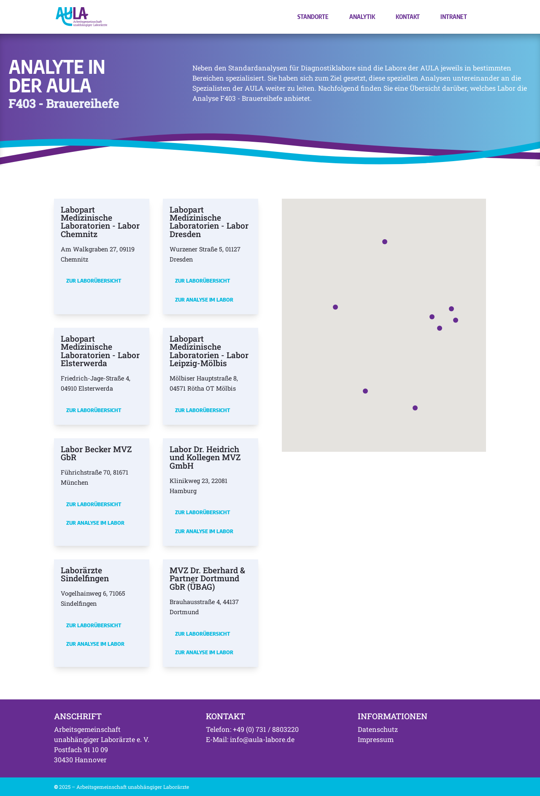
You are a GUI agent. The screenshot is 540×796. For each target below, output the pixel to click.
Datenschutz (378, 729)
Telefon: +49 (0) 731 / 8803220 (252, 729)
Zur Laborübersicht (93, 280)
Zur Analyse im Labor (204, 299)
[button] (432, 316)
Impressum (376, 739)
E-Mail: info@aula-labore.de (250, 739)
